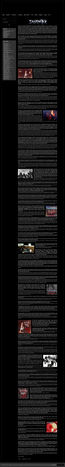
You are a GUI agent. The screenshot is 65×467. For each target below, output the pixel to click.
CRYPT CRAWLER (7, 67)
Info (49, 14)
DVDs (5, 32)
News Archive (26, 14)
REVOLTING (6, 69)
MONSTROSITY (6, 61)
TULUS (5, 43)
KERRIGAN (5, 59)
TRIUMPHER (6, 78)
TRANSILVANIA (6, 52)
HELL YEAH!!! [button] (60, 464)
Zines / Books (6, 33)
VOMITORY (5, 48)
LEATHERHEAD (6, 76)
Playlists (40, 14)
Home (3, 14)
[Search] (9, 19)
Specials (5, 35)
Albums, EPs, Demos (7, 30)
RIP (32, 14)
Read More (54, 464)
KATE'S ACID (6, 65)
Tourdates (20, 14)
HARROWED (6, 72)
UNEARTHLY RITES (7, 50)
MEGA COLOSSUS (7, 56)
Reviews (8, 14)
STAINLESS (6, 63)
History (36, 14)
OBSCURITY (6, 74)
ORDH (5, 54)
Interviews (14, 14)
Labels (45, 14)
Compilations (6, 31)
